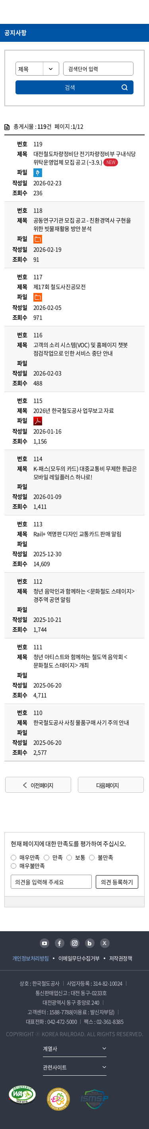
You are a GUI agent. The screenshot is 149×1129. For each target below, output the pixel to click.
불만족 (105, 857)
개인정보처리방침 (30, 958)
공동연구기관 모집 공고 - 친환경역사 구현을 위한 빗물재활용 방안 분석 (82, 224)
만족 (57, 857)
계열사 (50, 1048)
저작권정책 (120, 958)
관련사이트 (55, 1067)
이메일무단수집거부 (79, 958)
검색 (70, 87)
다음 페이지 (107, 785)
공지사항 (15, 32)
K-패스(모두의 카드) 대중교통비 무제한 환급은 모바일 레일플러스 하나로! (85, 472)
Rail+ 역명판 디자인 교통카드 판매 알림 (77, 534)
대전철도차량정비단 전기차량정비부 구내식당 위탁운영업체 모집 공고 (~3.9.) (84, 158)
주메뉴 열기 (140, 12)
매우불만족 (32, 865)
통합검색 (125, 12)
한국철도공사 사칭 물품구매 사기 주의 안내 (81, 722)
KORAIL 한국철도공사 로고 (35, 12)
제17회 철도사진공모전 (59, 287)
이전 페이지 (42, 785)
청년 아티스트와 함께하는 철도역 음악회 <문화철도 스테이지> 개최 (80, 661)
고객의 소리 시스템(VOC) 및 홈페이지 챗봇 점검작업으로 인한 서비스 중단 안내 (80, 349)
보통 (80, 857)
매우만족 (29, 857)
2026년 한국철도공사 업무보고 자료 (73, 410)
